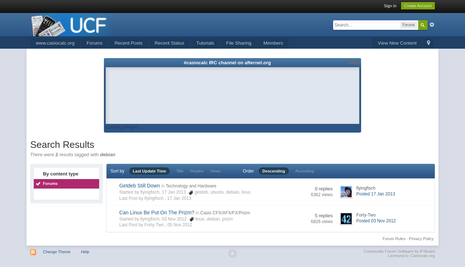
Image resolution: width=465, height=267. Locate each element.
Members (273, 43)
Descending (273, 171)
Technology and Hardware (191, 186)
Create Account (418, 6)
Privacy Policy (421, 238)
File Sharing (238, 43)
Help (85, 252)
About (354, 63)
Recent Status (170, 43)
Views (215, 171)
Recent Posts (128, 43)
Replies (197, 171)
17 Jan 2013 (179, 198)
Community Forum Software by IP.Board (399, 251)
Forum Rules (394, 238)
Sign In (390, 6)
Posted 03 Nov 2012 (376, 220)
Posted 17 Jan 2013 (375, 194)
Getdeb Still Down (139, 186)
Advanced (432, 25)
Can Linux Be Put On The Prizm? (156, 212)
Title (179, 171)
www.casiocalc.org (55, 43)
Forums (94, 43)
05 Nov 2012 (179, 224)
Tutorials (205, 43)
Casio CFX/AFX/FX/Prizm (225, 212)
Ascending (304, 171)
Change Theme (56, 252)
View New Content (397, 43)
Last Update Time (149, 171)
